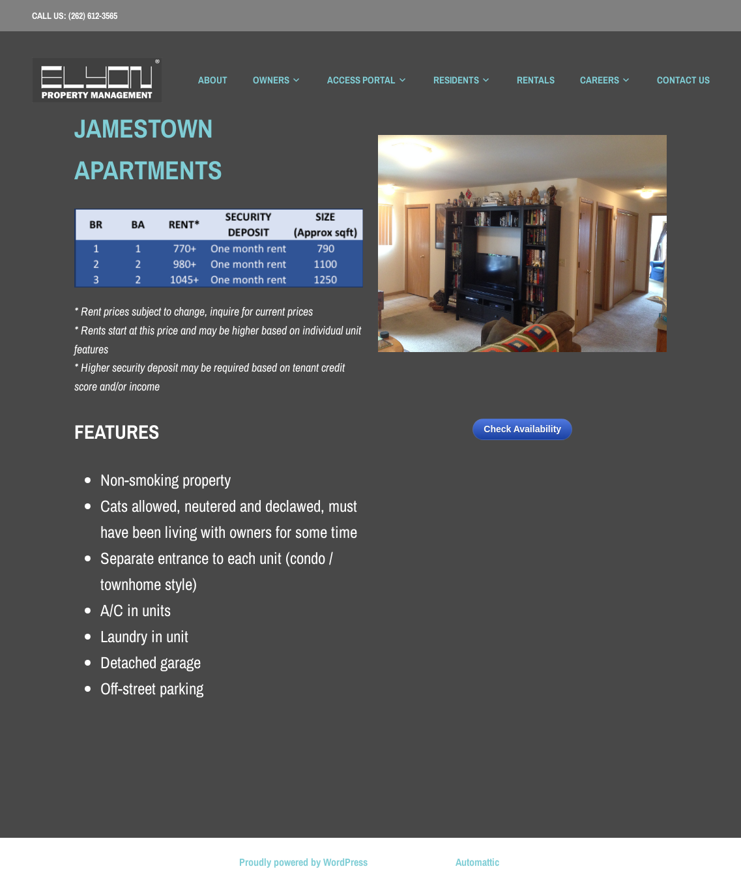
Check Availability (522, 429)
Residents (456, 80)
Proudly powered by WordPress (303, 862)
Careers (599, 80)
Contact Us (683, 80)
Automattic (477, 862)
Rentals (536, 80)
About (212, 80)
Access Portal (361, 80)
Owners (271, 80)
